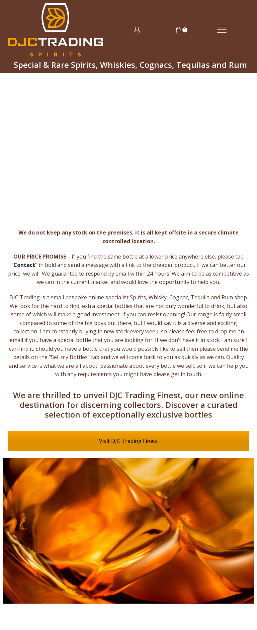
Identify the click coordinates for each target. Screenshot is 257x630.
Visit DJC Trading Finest (128, 441)
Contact (24, 265)
